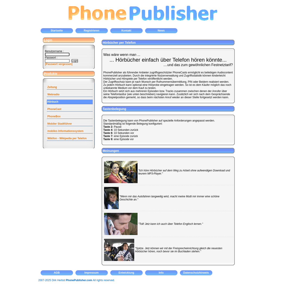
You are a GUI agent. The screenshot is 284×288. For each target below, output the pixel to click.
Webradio (53, 94)
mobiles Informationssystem (65, 131)
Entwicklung (126, 272)
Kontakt (126, 30)
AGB (57, 272)
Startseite (57, 30)
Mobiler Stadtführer (59, 123)
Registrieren (91, 30)
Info (161, 272)
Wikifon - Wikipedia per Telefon (67, 138)
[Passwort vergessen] (59, 64)
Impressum (91, 272)
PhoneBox (54, 116)
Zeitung (52, 87)
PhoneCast (54, 109)
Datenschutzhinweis (196, 272)
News (161, 30)
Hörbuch (52, 101)
